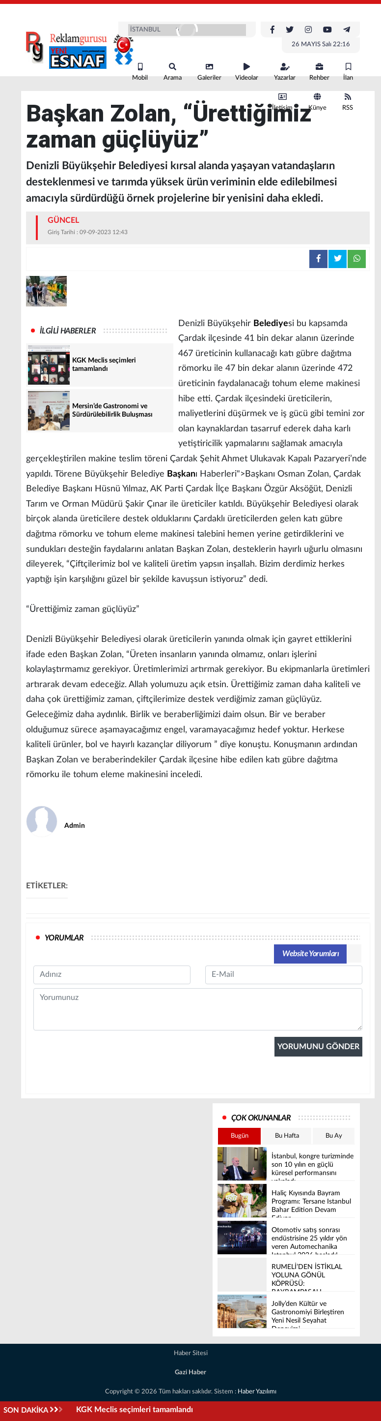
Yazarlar (285, 72)
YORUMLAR (64, 938)
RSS (347, 102)
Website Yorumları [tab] (310, 954)
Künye (317, 102)
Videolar (246, 72)
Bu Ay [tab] (334, 1136)
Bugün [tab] (239, 1136)
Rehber (319, 72)
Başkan (181, 474)
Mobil (140, 72)
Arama (172, 72)
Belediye (270, 323)
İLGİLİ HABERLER (68, 331)
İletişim (282, 102)
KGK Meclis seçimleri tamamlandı (135, 1410)
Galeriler (209, 72)
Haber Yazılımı (257, 1392)
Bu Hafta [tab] (287, 1136)
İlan (348, 72)
